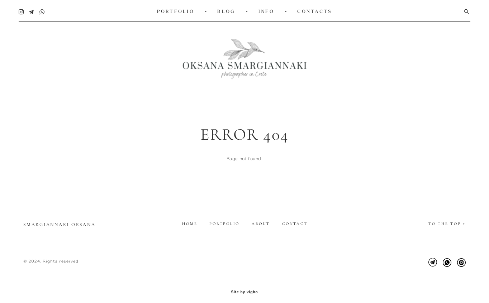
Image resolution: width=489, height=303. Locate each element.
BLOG (226, 10)
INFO (266, 10)
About (261, 218)
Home (189, 218)
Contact (294, 218)
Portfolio (224, 218)
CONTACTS (314, 10)
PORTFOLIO (175, 10)
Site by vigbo (244, 286)
